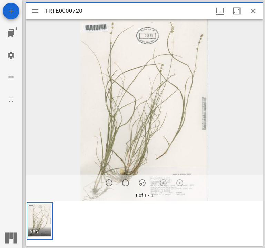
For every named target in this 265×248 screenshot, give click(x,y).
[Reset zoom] (142, 183)
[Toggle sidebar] (35, 11)
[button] (39, 221)
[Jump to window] (11, 33)
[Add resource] (11, 11)
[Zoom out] (125, 183)
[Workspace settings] (11, 55)
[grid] (144, 223)
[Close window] (253, 11)
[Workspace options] (11, 77)
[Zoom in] (109, 183)
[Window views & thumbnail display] (220, 11)
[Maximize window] (236, 11)
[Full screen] (11, 99)
